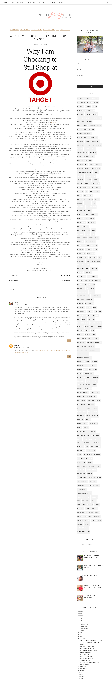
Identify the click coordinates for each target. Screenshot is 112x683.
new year (95, 377)
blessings (80, 141)
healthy (80, 272)
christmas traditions (84, 172)
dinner (98, 187)
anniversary (94, 102)
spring (79, 454)
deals (79, 187)
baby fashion (81, 110)
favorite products (83, 230)
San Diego (97, 439)
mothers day (92, 365)
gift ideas (80, 249)
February (82, 668)
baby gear (91, 110)
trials (79, 505)
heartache (88, 272)
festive (87, 234)
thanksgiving (81, 477)
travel (94, 501)
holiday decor (82, 280)
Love (27, 32)
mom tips (80, 350)
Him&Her (52, 2)
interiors (80, 303)
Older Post (66, 281)
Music (85, 369)
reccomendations (83, 431)
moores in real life (83, 361)
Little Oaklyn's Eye (85, 654)
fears (93, 230)
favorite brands (82, 226)
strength (97, 454)
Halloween (81, 261)
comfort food (90, 176)
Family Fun (93, 214)
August (82, 630)
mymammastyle (88, 373)
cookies (88, 180)
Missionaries (81, 342)
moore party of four (84, 358)
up (92, 505)
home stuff (81, 288)
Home (5, 2)
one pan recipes (91, 385)
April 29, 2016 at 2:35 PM (20, 304)
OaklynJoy (80, 385)
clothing (80, 176)
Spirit (93, 450)
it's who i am (49, 29)
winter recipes (96, 520)
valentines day (82, 512)
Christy (16, 302)
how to (91, 292)
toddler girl (81, 489)
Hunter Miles (96, 296)
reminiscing (81, 435)
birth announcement (84, 133)
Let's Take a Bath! (91, 576)
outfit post (81, 396)
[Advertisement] (40, 416)
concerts (80, 180)
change (79, 156)
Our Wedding (94, 392)
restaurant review (93, 435)
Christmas (88, 160)
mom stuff (91, 346)
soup (88, 450)
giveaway (89, 249)
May (81, 636)
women (87, 524)
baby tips (89, 122)
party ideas (90, 404)
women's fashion (82, 528)
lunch (84, 319)
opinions (42, 32)
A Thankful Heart (83, 98)
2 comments (14, 275)
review (79, 439)
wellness (80, 520)
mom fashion (81, 346)
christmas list (95, 168)
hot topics (25, 29)
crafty (79, 184)
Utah (87, 508)
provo (79, 427)
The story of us (82, 481)
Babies (95, 106)
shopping (80, 447)
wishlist (80, 524)
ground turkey (82, 257)
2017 (79, 618)
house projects (82, 292)
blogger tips (95, 141)
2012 (79, 678)
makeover (91, 319)
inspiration (36, 29)
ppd (89, 412)
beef (93, 129)
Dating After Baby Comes (86, 656)
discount (80, 191)
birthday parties (82, 137)
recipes (93, 431)
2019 (79, 614)
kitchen (90, 311)
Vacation (94, 508)
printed (88, 419)
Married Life (89, 327)
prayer (95, 412)
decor (85, 187)
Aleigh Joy (42, 2)
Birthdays (93, 137)
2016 (79, 620)
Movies (79, 369)
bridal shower (96, 145)
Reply (69, 341)
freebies (92, 242)
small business (95, 447)
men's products (90, 334)
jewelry (89, 307)
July (81, 632)
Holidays (92, 284)
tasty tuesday (91, 470)
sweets (98, 466)
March (81, 666)
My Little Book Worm (85, 660)
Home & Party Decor (17, 2)
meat (93, 330)
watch (97, 512)
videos (91, 512)
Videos (61, 2)
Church (95, 172)
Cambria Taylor (82, 153)
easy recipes (81, 199)
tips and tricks (82, 485)
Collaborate (31, 2)
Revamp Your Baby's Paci (87, 658)
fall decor (80, 207)
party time (80, 408)
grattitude (91, 253)
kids (94, 307)
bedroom (87, 129)
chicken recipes (89, 156)
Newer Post (14, 281)
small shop (81, 450)
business (87, 149)
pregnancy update (92, 416)
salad (85, 439)
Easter (79, 195)
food (97, 238)
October (82, 626)
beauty (79, 129)
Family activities (82, 214)
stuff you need (82, 458)
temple (90, 474)
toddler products (83, 497)
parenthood (81, 400)
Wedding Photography (92, 516)
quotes (85, 427)
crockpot (87, 184)
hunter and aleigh (83, 296)
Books (88, 145)
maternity (98, 327)
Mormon (33, 32)
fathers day (91, 222)
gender (86, 245)
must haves (93, 369)
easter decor (87, 195)
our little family (82, 392)
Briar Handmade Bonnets (87, 646)
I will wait (80, 300)
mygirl (79, 373)
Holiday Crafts (93, 276)
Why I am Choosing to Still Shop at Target (91, 640)
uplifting (80, 508)
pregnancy (80, 416)
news (88, 381)
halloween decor (83, 265)
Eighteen (90, 199)
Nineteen (94, 381)
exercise (80, 203)
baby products (96, 118)
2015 (79, 672)
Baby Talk (80, 122)
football (80, 242)
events (97, 199)
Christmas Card (82, 164)
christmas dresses (95, 164)
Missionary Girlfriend (94, 342)
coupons (96, 180)
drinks (97, 191)
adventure (84, 102)
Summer (90, 462)
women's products (83, 532)
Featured (80, 234)
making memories (82, 323)
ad (78, 102)
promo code (94, 423)
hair (100, 257)
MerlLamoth (18, 345)
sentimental (96, 443)
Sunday (91, 466)
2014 (79, 674)
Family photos (82, 218)
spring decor (88, 454)
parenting (91, 400)
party (98, 400)
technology (81, 474)
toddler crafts (94, 485)
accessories (94, 98)
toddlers (95, 497)
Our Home (88, 388)
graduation (81, 253)
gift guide (94, 245)
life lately (65, 29)
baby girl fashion (91, 114)
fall (94, 203)
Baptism (92, 125)
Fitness (91, 238)
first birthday (82, 238)
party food (81, 404)
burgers (80, 149)
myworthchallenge (83, 377)
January (82, 670)
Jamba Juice (81, 307)
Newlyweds (81, 381)
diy (87, 191)
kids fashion (81, 311)
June (81, 634)
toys (78, 501)
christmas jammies (83, 168)
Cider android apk (40, 350)
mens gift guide (93, 338)
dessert (91, 187)
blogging (80, 145)
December (83, 622)
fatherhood (81, 222)
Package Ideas (91, 396)
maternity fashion (83, 330)
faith (89, 203)
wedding (80, 516)
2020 (79, 612)
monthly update (82, 354)
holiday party (82, 284)
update (97, 505)
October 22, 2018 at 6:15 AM (21, 347)
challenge (93, 153)
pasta (95, 408)
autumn (88, 106)
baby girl (80, 114)
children (80, 160)
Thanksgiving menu (94, 477)
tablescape (81, 470)
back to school (82, 125)
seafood (87, 443)
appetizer (80, 106)
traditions (86, 501)
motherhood (81, 365)
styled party (81, 462)
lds (57, 29)
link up (88, 315)
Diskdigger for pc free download (57, 350)
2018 (79, 616)
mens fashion (81, 338)
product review (82, 423)
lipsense (95, 315)
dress (91, 191)
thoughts (51, 32)
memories (80, 334)
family (89, 211)
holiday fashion (94, 280)
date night (95, 184)
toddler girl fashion (84, 493)
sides (87, 447)
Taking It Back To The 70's (87, 648)
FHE (93, 234)
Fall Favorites (91, 207)
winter (87, 520)
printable (80, 419)
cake (93, 149)
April (81, 638)
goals (96, 249)
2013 (79, 676)
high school (81, 276)
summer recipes (82, 466)
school (79, 443)
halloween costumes (93, 261)
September (83, 628)
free (87, 242)
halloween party (83, 269)
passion (88, 408)
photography (81, 412)
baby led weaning (83, 118)
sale (90, 439)
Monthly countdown (92, 350)
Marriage (80, 327)
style (91, 458)
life (100, 311)
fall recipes (81, 211)
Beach (99, 125)
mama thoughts (95, 323)
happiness (14, 29)
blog (87, 141)
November (83, 624)
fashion (91, 218)
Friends (79, 245)
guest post (93, 257)
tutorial (86, 505)
